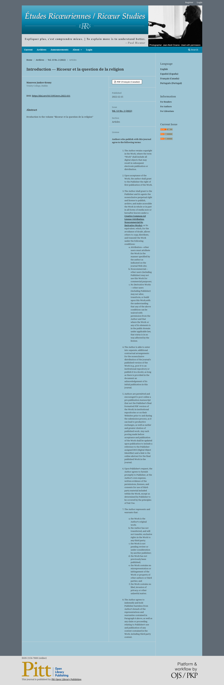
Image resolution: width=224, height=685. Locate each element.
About (76, 49)
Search (193, 49)
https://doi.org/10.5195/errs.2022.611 (51, 95)
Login (89, 49)
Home (29, 59)
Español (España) (169, 73)
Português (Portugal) (171, 83)
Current (28, 49)
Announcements (59, 49)
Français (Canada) (169, 78)
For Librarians (167, 111)
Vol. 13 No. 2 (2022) (57, 59)
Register (189, 2)
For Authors (166, 106)
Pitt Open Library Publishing (66, 679)
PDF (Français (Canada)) (128, 81)
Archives (41, 49)
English (164, 69)
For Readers (166, 101)
